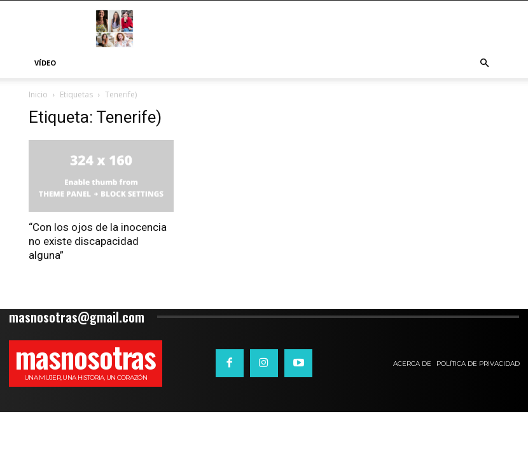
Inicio (38, 94)
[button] (484, 63)
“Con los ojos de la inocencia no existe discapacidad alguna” (98, 241)
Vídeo (45, 62)
